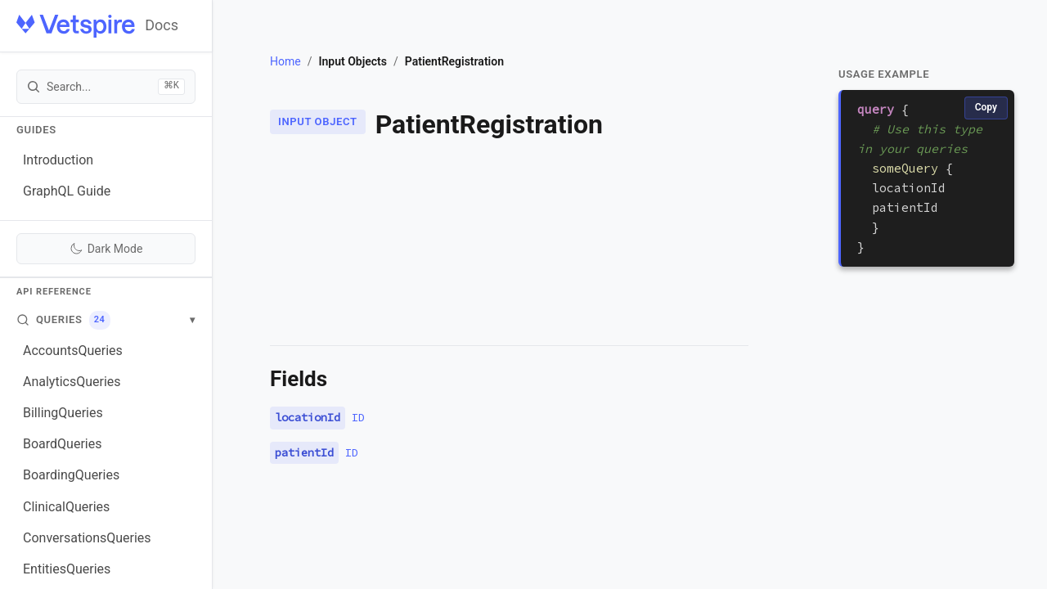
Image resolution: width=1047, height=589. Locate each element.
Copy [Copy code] (986, 107)
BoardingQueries (71, 475)
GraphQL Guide (66, 191)
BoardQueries (62, 444)
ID (358, 417)
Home (285, 61)
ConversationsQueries (87, 538)
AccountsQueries (73, 350)
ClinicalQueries (66, 507)
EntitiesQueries (66, 569)
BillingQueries (63, 412)
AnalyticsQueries (72, 381)
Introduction (58, 160)
